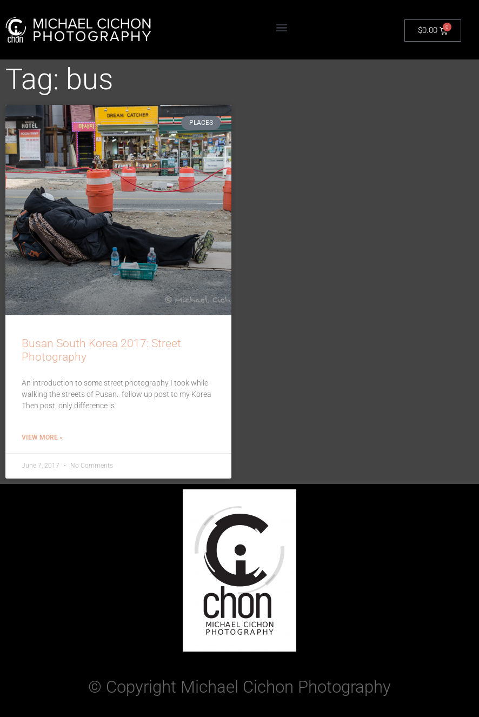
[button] (282, 27)
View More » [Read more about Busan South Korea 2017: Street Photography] (42, 437)
